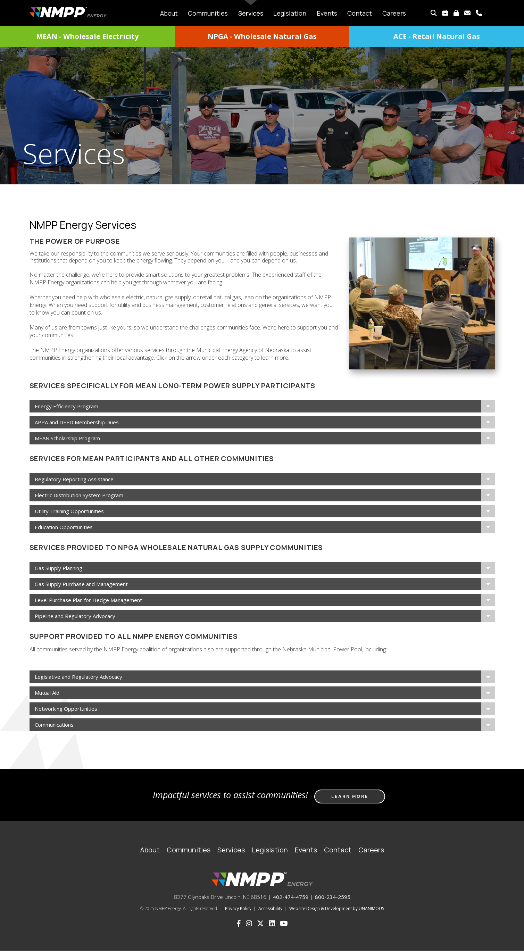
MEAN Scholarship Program (67, 438)
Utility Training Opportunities (69, 511)
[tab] (262, 406)
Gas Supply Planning (58, 568)
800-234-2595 (332, 896)
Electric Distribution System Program (79, 495)
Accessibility (270, 908)
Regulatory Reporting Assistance (74, 479)
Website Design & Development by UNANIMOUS (336, 908)
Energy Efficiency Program (66, 406)
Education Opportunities (64, 527)
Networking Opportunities (66, 708)
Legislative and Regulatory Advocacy (78, 676)
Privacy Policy (238, 908)
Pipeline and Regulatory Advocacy (75, 615)
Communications (54, 724)
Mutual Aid (47, 692)
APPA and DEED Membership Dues (77, 422)
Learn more (349, 796)
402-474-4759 (290, 896)
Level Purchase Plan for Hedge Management (88, 600)
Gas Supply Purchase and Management (81, 584)
